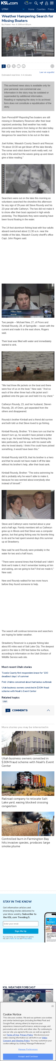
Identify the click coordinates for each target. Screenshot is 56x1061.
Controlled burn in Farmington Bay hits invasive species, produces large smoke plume (26, 842)
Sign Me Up (20, 931)
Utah (5, 701)
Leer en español (47, 72)
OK (52, 1006)
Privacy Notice (27, 939)
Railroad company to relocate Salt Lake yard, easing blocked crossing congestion (25, 802)
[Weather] (28, 3)
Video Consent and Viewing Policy (25, 1039)
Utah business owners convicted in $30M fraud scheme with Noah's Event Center (28, 762)
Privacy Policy (26, 1035)
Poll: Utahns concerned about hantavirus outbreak (27, 682)
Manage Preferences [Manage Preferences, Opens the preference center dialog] (28, 1049)
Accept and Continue (28, 1056)
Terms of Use (14, 939)
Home (31, 9)
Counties (41, 9)
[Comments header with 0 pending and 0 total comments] (28, 710)
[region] (28, 1031)
